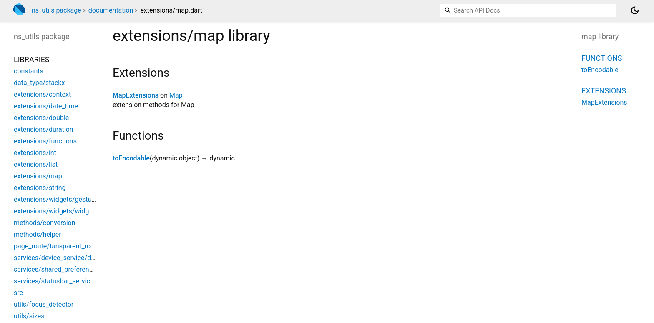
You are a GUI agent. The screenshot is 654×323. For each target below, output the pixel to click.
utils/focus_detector (43, 304)
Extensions (603, 90)
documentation (110, 10)
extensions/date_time (46, 106)
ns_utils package (56, 10)
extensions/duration (43, 129)
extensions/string (40, 188)
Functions (601, 58)
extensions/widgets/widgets (56, 211)
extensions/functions (45, 141)
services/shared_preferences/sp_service (74, 269)
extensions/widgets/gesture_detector (69, 199)
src (18, 293)
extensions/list (36, 164)
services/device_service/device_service (72, 258)
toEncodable (131, 158)
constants (28, 71)
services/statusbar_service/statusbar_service (81, 281)
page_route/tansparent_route (57, 246)
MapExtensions (135, 95)
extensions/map (38, 176)
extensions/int (35, 153)
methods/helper (37, 234)
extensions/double (41, 118)
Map (176, 95)
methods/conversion (44, 223)
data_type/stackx (39, 83)
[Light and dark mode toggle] (634, 10)
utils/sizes (29, 316)
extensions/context (42, 94)
